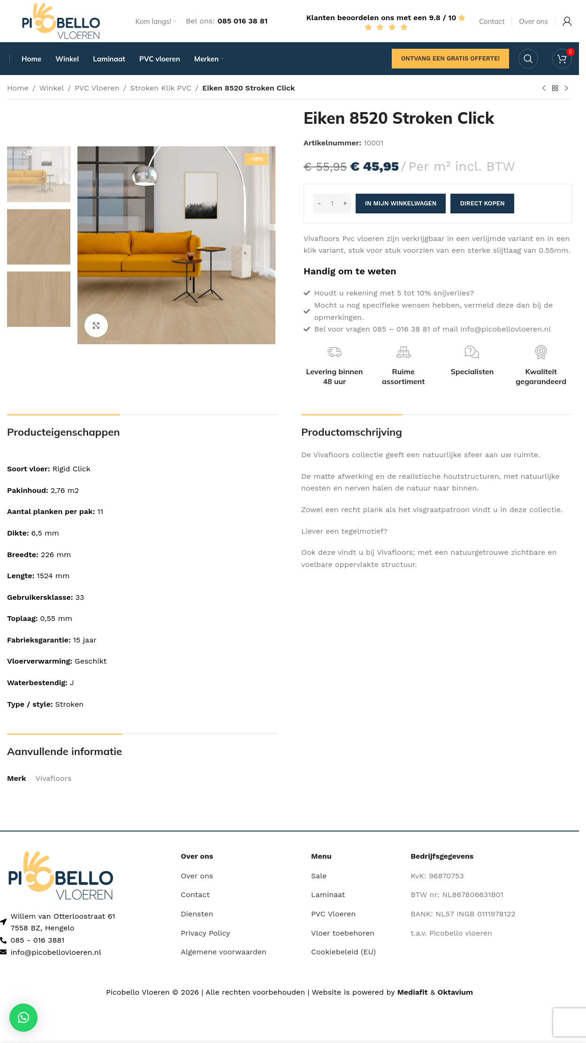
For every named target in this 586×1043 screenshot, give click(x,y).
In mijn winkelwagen (400, 203)
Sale (319, 875)
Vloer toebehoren (342, 933)
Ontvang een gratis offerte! (450, 58)
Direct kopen (482, 203)
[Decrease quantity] (319, 203)
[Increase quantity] (345, 203)
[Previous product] (543, 88)
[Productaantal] (332, 203)
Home (18, 87)
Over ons (197, 875)
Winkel (51, 87)
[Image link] (61, 874)
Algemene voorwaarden (223, 951)
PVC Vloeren (97, 87)
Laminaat (328, 894)
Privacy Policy (205, 933)
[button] (23, 1018)
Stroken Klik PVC (160, 87)
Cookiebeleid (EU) (343, 951)
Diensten (197, 913)
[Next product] (566, 88)
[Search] (528, 58)
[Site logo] (61, 20)
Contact (195, 894)
